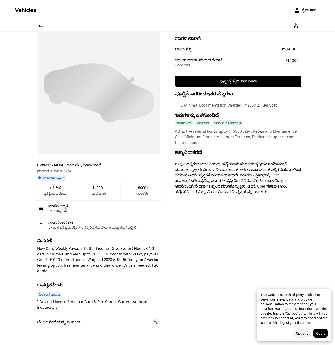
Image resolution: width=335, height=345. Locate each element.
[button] (238, 49)
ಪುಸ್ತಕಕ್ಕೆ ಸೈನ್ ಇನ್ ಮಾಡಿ (238, 81)
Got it (320, 333)
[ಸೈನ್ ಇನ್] (305, 10)
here (308, 323)
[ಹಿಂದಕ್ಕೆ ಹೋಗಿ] (41, 26)
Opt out (302, 333)
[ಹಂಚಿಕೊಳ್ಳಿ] (296, 26)
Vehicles (25, 10)
